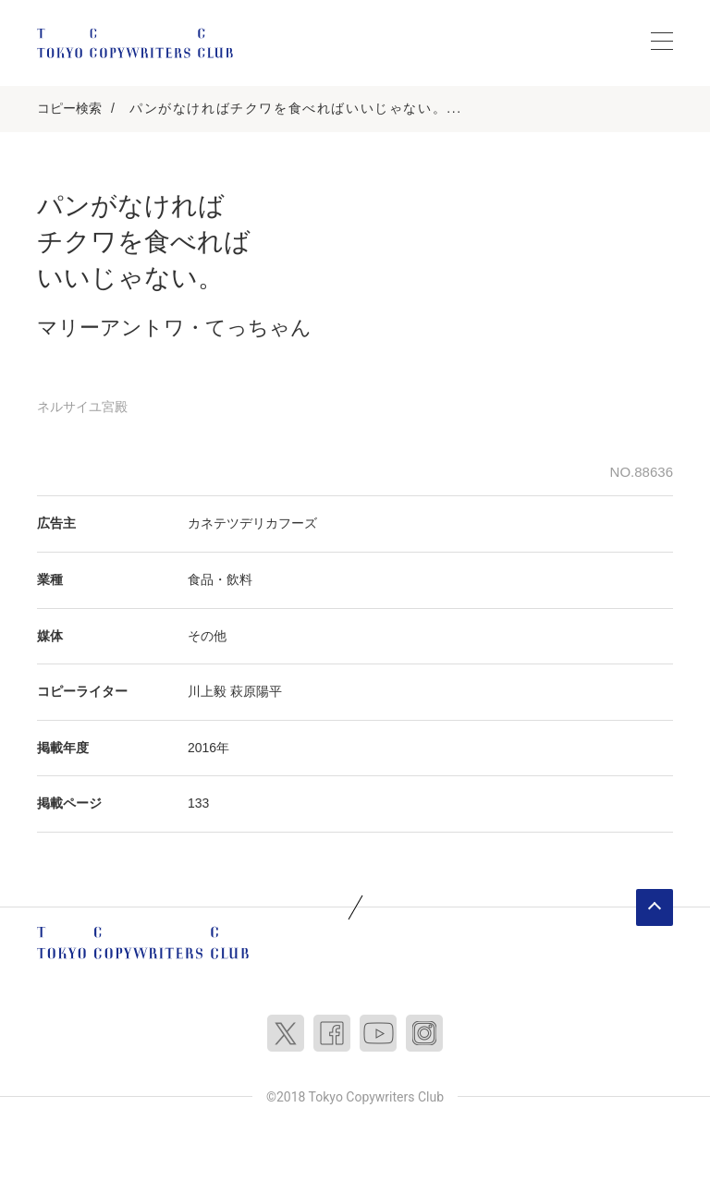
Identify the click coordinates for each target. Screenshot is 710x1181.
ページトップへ (654, 907)
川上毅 (207, 691)
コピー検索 (69, 108)
